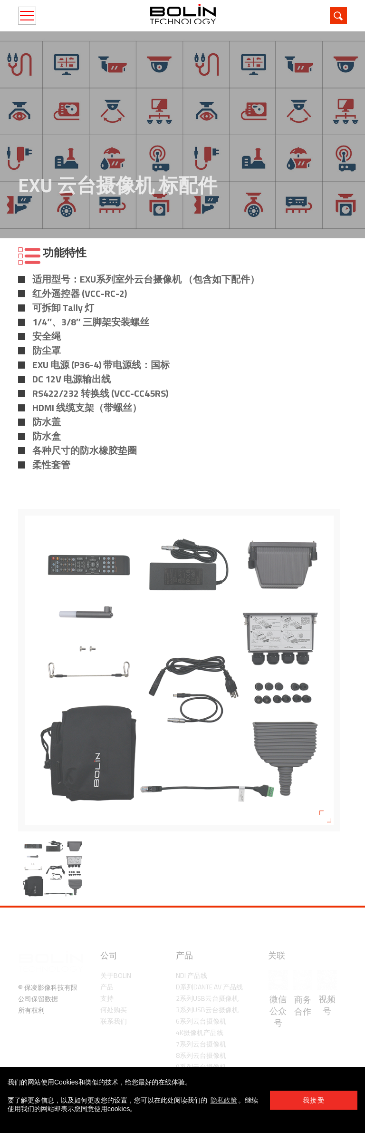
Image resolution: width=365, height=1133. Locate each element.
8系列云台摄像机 (201, 1055)
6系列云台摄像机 (201, 1021)
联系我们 (113, 1021)
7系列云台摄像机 (201, 1044)
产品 (107, 987)
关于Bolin (115, 975)
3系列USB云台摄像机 (207, 1010)
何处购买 (113, 1010)
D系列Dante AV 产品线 (209, 987)
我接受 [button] (314, 1100)
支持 (107, 998)
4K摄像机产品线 (199, 1032)
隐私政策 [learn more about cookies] (224, 1100)
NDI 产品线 (191, 975)
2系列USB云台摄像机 (207, 998)
